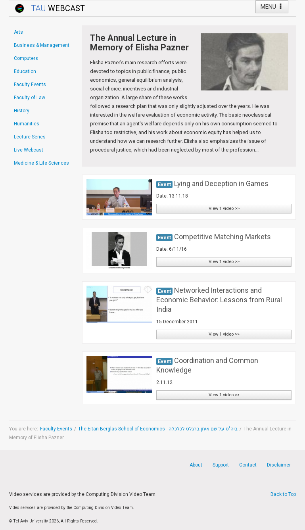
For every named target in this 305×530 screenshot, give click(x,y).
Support (221, 465)
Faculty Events (56, 429)
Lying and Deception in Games (221, 183)
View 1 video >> (224, 208)
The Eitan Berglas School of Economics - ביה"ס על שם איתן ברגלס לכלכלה (158, 429)
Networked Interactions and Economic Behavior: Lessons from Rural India (219, 299)
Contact (248, 465)
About (196, 465)
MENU (272, 6)
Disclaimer (279, 465)
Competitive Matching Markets (222, 236)
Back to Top (283, 494)
